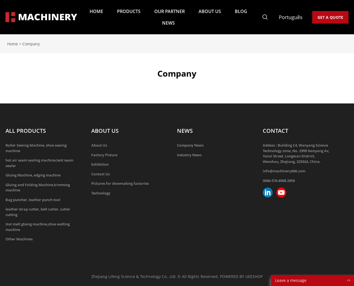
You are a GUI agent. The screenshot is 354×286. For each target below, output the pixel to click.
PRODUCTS (128, 11)
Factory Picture (104, 154)
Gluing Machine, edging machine (33, 175)
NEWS (168, 23)
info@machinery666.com (284, 170)
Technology (100, 193)
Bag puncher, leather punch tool (33, 199)
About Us (99, 145)
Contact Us (100, 173)
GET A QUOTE (330, 17)
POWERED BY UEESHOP (241, 276)
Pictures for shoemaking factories (120, 183)
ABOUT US (210, 11)
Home (12, 43)
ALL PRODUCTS (26, 130)
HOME (96, 11)
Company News (190, 145)
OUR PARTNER (169, 11)
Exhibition (100, 164)
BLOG (241, 11)
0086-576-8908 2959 (279, 180)
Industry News (189, 154)
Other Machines (19, 238)
